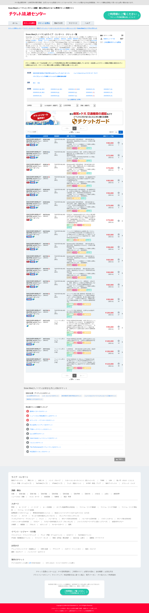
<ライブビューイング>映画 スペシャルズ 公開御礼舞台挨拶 (49, 76)
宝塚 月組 (33, 494)
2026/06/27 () (72, 95)
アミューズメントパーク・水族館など (23, 549)
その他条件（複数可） (51, 105)
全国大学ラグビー (118, 521)
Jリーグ (24, 516)
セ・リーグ (22, 507)
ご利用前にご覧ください (122, 15)
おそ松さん (51, 53)
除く (121, 132)
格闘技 (22, 524)
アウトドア (56, 549)
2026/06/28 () (90, 95)
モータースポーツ (58, 524)
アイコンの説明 (31, 132)
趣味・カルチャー (17, 552)
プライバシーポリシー (41, 575)
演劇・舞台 (16, 490)
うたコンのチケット (36, 442)
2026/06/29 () (108, 95)
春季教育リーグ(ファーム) (19, 513)
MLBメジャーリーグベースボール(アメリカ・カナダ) (72, 513)
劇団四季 (117, 494)
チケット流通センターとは (46, 571)
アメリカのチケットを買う (20, 563)
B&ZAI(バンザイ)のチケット (34, 399)
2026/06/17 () (108, 89)
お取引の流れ (89, 571)
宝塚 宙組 (66, 494)
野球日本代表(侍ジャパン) (41, 513)
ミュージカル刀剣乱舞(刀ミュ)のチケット (43, 416)
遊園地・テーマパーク (97, 538)
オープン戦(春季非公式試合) (65, 507)
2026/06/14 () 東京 (74, 89)
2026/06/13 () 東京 (56, 89)
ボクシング (43, 524)
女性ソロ (41, 480)
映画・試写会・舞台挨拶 (61, 538)
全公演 (29, 72)
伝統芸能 (47, 496)
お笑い (107, 494)
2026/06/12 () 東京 (38, 89)
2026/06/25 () (37, 95)
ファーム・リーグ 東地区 (88, 507)
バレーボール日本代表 (89, 519)
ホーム (15, 23)
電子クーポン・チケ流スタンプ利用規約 (101, 575)
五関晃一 (68, 49)
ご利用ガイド (77, 571)
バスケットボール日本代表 (20, 521)
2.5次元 (97, 494)
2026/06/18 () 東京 (38, 92)
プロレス (32, 524)
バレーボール (52, 519)
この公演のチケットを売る (112, 42)
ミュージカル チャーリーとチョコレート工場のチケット (100, 396)
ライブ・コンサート (19, 477)
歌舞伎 (57, 496)
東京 (34, 83)
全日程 (29, 89)
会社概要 (99, 571)
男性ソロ (31, 480)
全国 (28, 82)
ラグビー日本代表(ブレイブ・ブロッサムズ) (58, 521)
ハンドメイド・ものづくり (36, 552)
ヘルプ (87, 23)
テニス (41, 519)
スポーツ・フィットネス (73, 549)
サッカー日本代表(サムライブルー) (43, 516)
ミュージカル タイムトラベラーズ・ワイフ (85, 73)
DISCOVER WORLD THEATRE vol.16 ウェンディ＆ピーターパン (51, 73)
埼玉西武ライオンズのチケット (40, 451)
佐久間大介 (49, 39)
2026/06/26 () (55, 95)
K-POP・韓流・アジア (93, 483)
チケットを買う (29, 23)
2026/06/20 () (72, 92)
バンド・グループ (54, 480)
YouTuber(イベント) (84, 535)
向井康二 (34, 40)
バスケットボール (107, 519)
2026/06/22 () (108, 92)
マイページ (73, 23)
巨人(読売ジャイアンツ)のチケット (41, 425)
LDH (110, 480)
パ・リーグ (34, 507)
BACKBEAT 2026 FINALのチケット (71, 396)
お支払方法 (109, 571)
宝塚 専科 (77, 494)
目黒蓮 (40, 40)
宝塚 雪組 (44, 494)
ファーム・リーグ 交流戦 (26, 510)
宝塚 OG (87, 494)
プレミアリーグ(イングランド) (69, 516)
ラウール (46, 40)
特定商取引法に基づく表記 (74, 575)
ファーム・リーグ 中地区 (109, 507)
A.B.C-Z (61, 49)
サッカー (14, 516)
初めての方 (58, 23)
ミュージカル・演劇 (17, 496)
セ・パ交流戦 (47, 507)
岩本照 (70, 39)
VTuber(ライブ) (57, 483)
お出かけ (15, 546)
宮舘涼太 (63, 39)
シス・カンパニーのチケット (50, 396)
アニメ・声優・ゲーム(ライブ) (21, 483)
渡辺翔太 (56, 39)
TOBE (102, 480)
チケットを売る (44, 23)
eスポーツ (70, 535)
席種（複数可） (86, 105)
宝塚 (12, 494)
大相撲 (13, 524)
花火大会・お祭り (79, 538)
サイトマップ (57, 575)
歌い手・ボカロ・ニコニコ (125, 480)
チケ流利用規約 (64, 571)
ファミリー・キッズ (41, 538)
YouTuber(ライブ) (41, 483)
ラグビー (36, 521)
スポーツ (15, 504)
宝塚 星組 (55, 494)
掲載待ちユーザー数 (109, 39)
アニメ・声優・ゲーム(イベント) (51, 535)
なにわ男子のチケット (33, 396)
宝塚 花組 (22, 494)
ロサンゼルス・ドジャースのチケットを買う (60, 563)
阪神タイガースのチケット (38, 411)
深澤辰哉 (42, 39)
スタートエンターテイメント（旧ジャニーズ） (80, 480)
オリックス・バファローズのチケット (42, 420)
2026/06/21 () (90, 92)
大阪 (38, 83)
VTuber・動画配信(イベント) (20, 538)
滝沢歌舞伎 (44, 47)
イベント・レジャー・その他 (23, 532)
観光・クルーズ (90, 549)
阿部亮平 (75, 39)
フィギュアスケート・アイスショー (23, 519)
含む (116, 132)
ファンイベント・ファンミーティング (23, 535)
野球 (12, 507)
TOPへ (121, 459)
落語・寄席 (67, 496)
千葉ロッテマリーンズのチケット (41, 429)
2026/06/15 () (90, 89)
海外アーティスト (111, 483)
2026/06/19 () (55, 92)
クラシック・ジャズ (128, 483)
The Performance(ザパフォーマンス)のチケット (45, 447)
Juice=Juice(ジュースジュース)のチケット (43, 438)
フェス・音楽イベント (74, 483)
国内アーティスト (17, 480)
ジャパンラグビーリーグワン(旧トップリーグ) (92, 521)
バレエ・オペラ (34, 496)
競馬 (69, 524)
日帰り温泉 (44, 549)
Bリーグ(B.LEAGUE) (124, 519)
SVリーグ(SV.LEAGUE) (69, 519)
